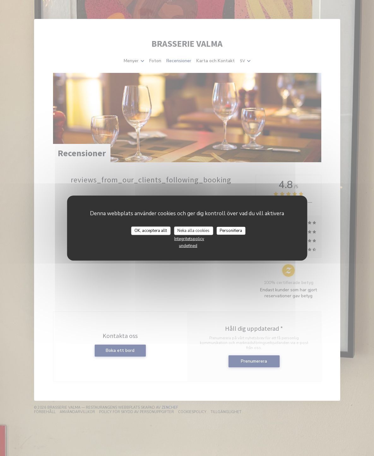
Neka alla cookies (193, 230)
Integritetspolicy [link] (189, 239)
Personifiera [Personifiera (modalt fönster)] (231, 230)
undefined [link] (188, 246)
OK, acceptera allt (150, 230)
